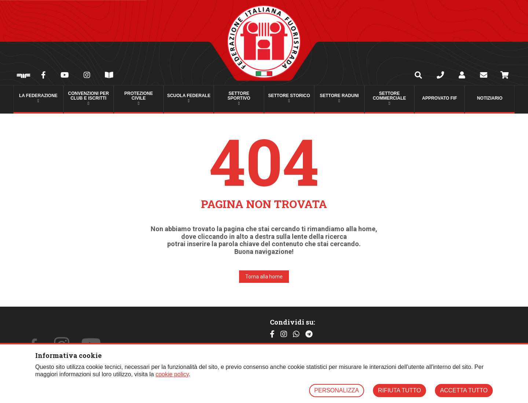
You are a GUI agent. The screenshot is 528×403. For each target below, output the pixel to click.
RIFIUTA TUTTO (399, 390)
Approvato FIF (439, 98)
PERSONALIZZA (336, 390)
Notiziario (489, 98)
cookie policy (171, 374)
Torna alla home (264, 277)
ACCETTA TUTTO (464, 390)
